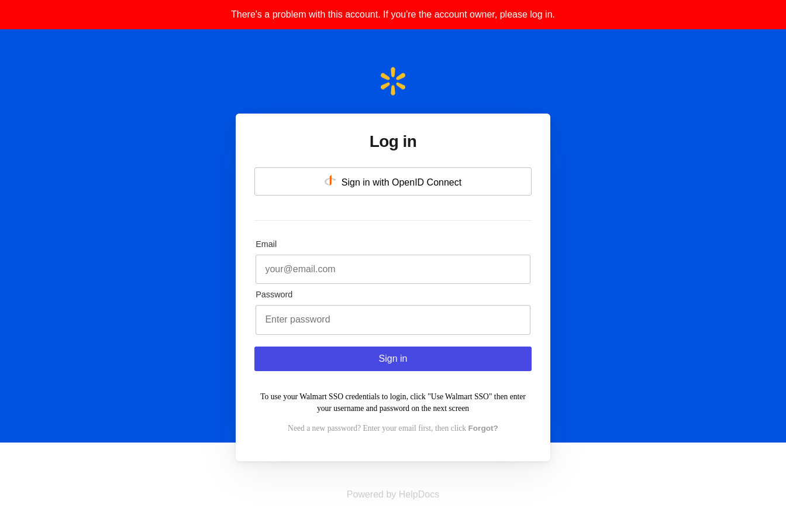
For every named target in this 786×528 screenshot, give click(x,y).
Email (266, 244)
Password (274, 294)
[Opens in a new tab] (393, 494)
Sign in (393, 359)
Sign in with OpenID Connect (393, 181)
